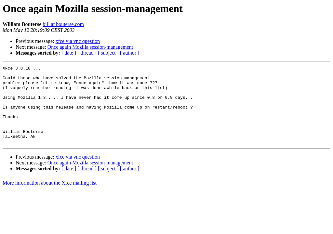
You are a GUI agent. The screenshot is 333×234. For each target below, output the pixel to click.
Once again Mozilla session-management (90, 47)
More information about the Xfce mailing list (50, 198)
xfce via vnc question (78, 41)
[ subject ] (108, 53)
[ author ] (130, 53)
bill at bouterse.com (63, 24)
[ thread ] (87, 53)
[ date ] (68, 53)
